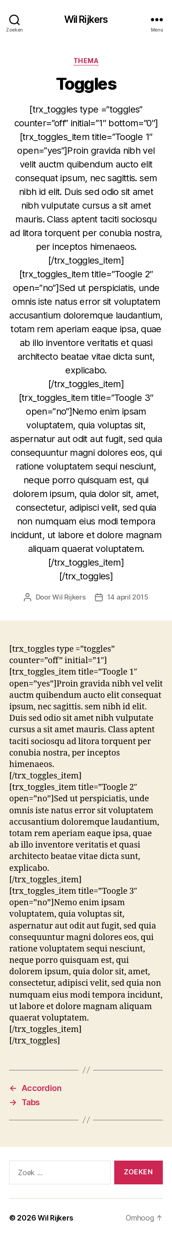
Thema (86, 61)
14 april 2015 (128, 597)
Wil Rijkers (86, 19)
